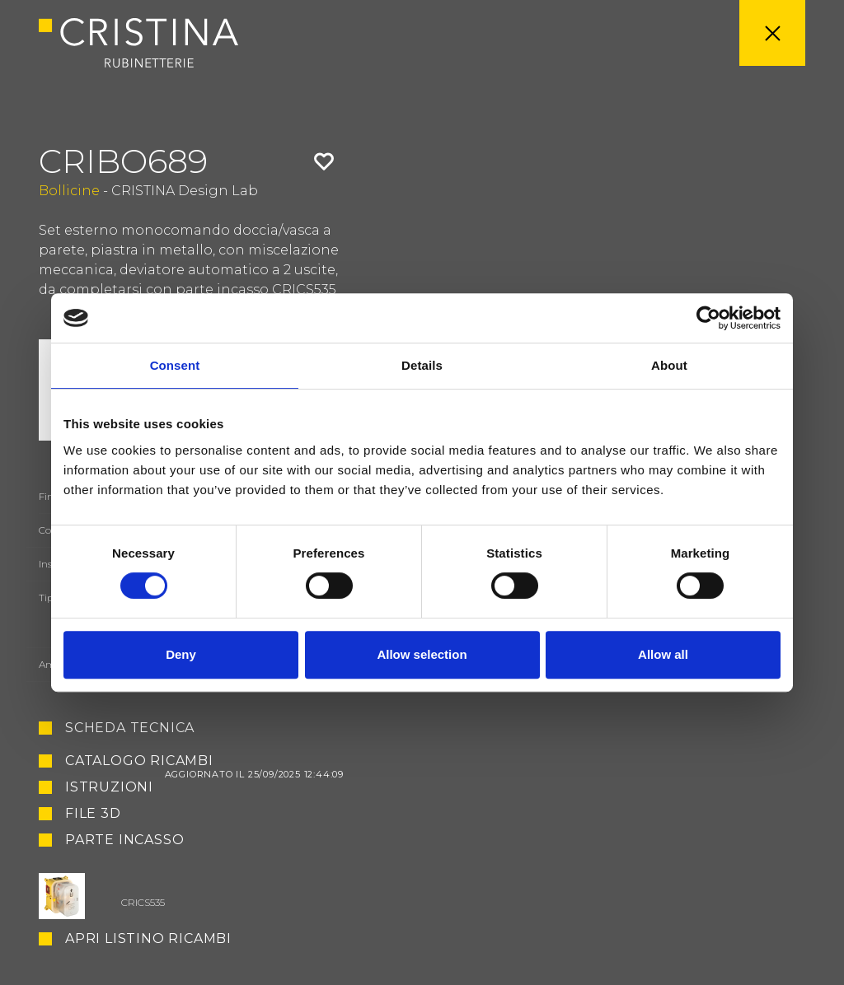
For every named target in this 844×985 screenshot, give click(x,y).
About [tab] (669, 365)
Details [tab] (422, 365)
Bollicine (69, 190)
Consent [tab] (175, 365)
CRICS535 (143, 902)
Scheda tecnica (130, 728)
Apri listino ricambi (148, 938)
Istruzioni (109, 787)
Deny (181, 654)
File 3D (93, 813)
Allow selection (422, 654)
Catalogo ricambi (204, 761)
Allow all (663, 654)
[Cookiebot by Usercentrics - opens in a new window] (708, 318)
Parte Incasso (124, 840)
